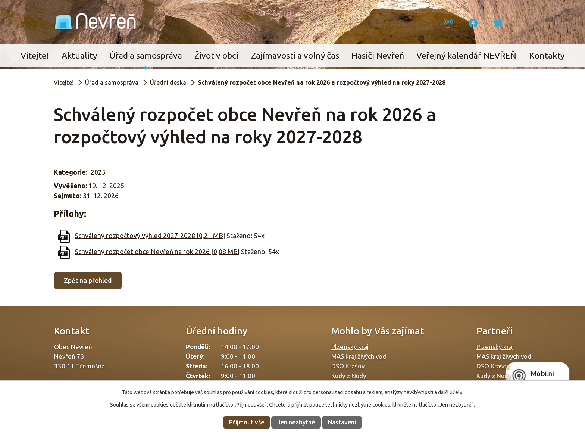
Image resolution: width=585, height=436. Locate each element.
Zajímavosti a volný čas (295, 55)
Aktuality (79, 55)
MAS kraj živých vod (358, 356)
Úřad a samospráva (145, 55)
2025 (98, 172)
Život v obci (216, 55)
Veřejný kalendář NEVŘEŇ (466, 55)
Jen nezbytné (296, 422)
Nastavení (342, 422)
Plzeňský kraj (350, 346)
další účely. (450, 392)
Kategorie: (70, 172)
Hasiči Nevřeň (377, 55)
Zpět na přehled (88, 280)
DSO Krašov (348, 366)
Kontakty (546, 55)
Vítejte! (35, 55)
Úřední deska (168, 82)
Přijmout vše (246, 422)
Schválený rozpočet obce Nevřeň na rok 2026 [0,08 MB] (157, 251)
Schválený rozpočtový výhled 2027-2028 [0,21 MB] (150, 235)
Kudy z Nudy (348, 375)
